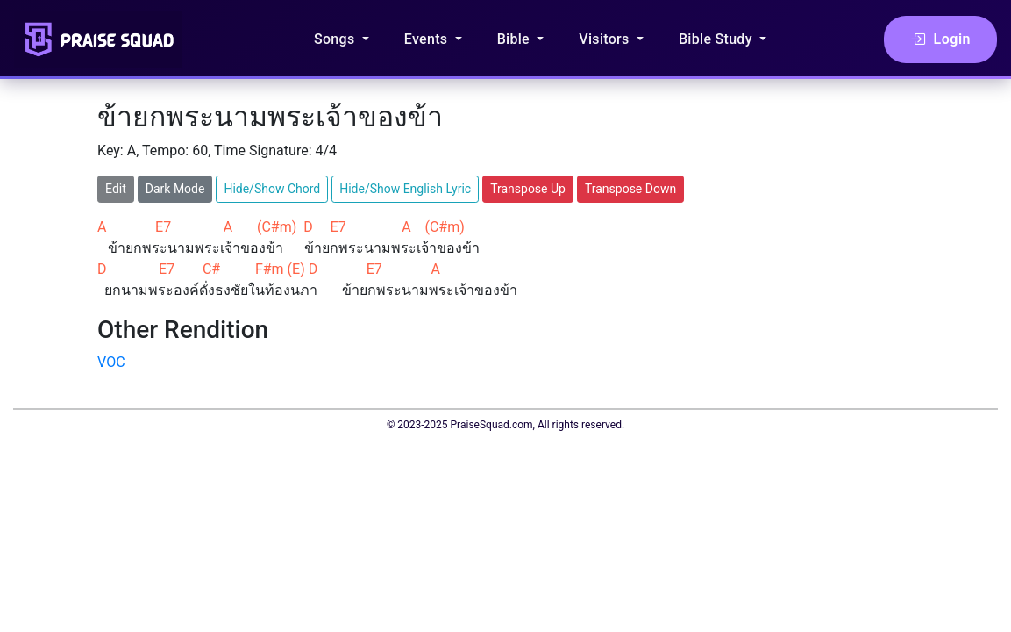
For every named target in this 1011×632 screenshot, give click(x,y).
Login (940, 39)
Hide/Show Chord (272, 189)
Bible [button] (515, 39)
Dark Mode (175, 189)
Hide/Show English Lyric (405, 189)
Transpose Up (528, 189)
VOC (111, 362)
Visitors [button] (606, 39)
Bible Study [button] (717, 39)
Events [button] (428, 39)
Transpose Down (630, 189)
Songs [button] (336, 39)
